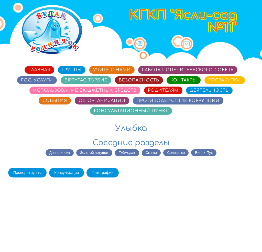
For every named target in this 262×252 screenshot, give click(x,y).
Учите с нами (112, 70)
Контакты (183, 80)
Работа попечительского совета (188, 70)
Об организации (102, 100)
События (54, 100)
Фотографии (103, 172)
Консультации (66, 172)
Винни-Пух (204, 153)
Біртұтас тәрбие (85, 80)
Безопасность (139, 80)
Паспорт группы (27, 172)
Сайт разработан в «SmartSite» (225, 238)
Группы (72, 70)
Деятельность (209, 90)
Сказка (151, 153)
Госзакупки (224, 80)
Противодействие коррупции (178, 100)
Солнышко (176, 153)
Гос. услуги (37, 80)
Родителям (163, 90)
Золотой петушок (94, 153)
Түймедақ (127, 153)
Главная (39, 70)
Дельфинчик (59, 153)
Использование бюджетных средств (84, 90)
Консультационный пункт (131, 111)
